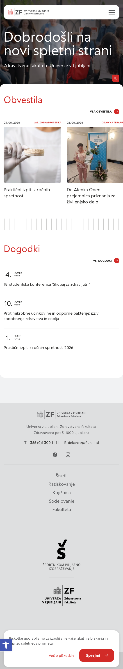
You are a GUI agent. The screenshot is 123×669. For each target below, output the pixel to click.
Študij (62, 476)
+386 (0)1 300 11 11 (43, 442)
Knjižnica (61, 492)
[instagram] (68, 454)
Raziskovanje (61, 484)
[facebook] (55, 454)
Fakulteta (61, 509)
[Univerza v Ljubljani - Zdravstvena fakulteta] (28, 12)
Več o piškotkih (61, 655)
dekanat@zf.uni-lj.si (83, 442)
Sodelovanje (61, 501)
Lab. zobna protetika (47, 122)
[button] (6, 645)
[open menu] (110, 12)
